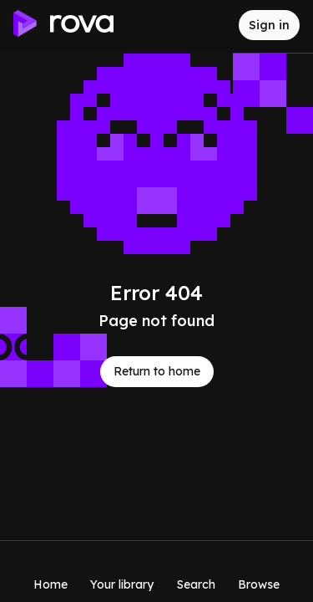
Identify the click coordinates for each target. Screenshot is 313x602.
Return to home (157, 371)
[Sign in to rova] (269, 25)
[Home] (50, 571)
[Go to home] (63, 26)
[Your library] (122, 571)
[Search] (196, 571)
